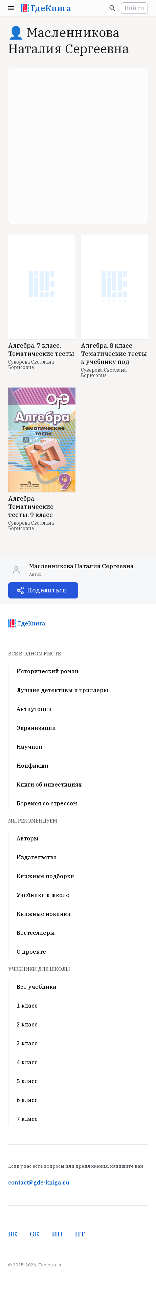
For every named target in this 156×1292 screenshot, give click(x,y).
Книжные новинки (44, 914)
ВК (13, 1233)
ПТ (80, 1233)
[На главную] (25, 8)
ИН (57, 1233)
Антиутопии (34, 709)
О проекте (31, 951)
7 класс (27, 1118)
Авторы (28, 838)
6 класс (27, 1100)
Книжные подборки (45, 876)
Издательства (37, 857)
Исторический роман (48, 671)
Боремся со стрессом (47, 803)
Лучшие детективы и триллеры (62, 690)
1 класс (27, 1005)
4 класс (27, 1062)
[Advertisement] (78, 146)
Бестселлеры (36, 932)
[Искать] (112, 8)
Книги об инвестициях (49, 784)
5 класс (27, 1081)
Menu (11, 8)
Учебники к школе (43, 895)
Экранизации (36, 728)
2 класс (27, 1024)
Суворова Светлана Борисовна (31, 364)
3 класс (27, 1043)
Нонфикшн (32, 765)
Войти (134, 8)
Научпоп (29, 746)
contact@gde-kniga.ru (38, 1182)
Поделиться (46, 590)
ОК (35, 1233)
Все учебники (37, 986)
